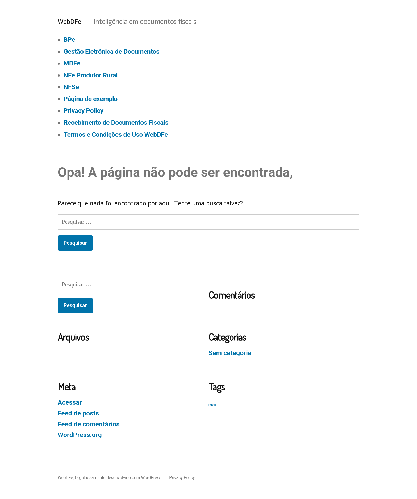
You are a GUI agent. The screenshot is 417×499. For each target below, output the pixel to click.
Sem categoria (229, 353)
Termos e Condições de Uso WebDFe (116, 134)
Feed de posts (78, 413)
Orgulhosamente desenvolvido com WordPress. (119, 477)
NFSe (71, 87)
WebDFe (69, 22)
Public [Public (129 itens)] (212, 404)
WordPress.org (80, 435)
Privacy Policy (83, 110)
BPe (69, 39)
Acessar (70, 402)
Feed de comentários (89, 424)
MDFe (72, 63)
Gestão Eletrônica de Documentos (112, 51)
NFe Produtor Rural (91, 75)
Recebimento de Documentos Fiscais (116, 122)
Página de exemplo (91, 99)
